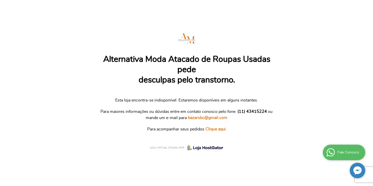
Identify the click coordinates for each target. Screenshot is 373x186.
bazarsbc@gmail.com (207, 118)
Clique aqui (215, 129)
